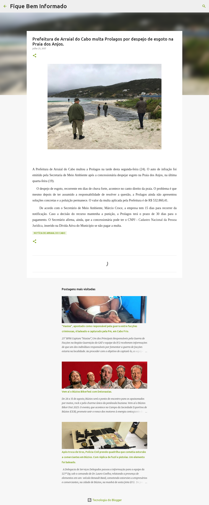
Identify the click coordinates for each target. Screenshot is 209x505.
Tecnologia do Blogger (104, 500)
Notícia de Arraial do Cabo (49, 233)
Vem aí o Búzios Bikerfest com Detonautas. (87, 391)
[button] (34, 55)
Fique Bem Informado (38, 6)
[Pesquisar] (72, 6)
